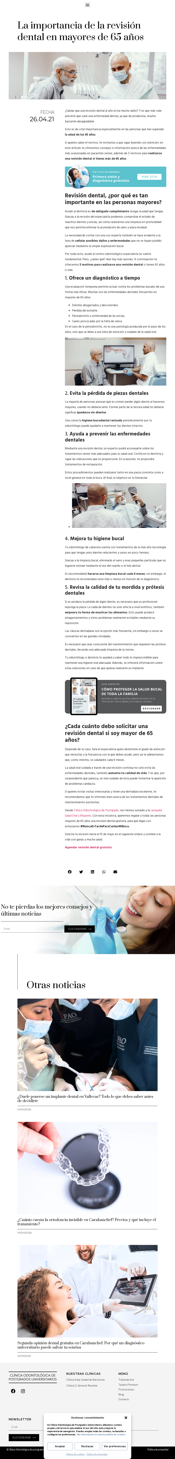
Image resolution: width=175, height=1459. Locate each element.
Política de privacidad (96, 1454)
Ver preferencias (115, 1446)
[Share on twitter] (81, 872)
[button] (126, 1417)
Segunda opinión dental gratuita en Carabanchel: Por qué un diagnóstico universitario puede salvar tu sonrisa (80, 1345)
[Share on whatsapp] (104, 872)
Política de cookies (75, 1454)
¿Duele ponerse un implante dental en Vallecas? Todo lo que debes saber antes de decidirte (85, 1098)
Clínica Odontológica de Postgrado (96, 810)
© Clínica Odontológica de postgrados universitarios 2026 (35, 1449)
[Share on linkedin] (92, 872)
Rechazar (87, 1446)
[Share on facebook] (70, 872)
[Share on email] (115, 872)
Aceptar (60, 1446)
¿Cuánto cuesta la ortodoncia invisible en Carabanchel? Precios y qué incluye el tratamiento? (86, 1222)
